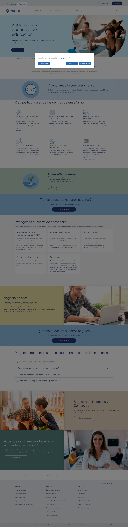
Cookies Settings (44, 63)
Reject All (71, 63)
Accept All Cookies (85, 63)
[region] (64, 60)
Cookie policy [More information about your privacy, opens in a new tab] (62, 58)
